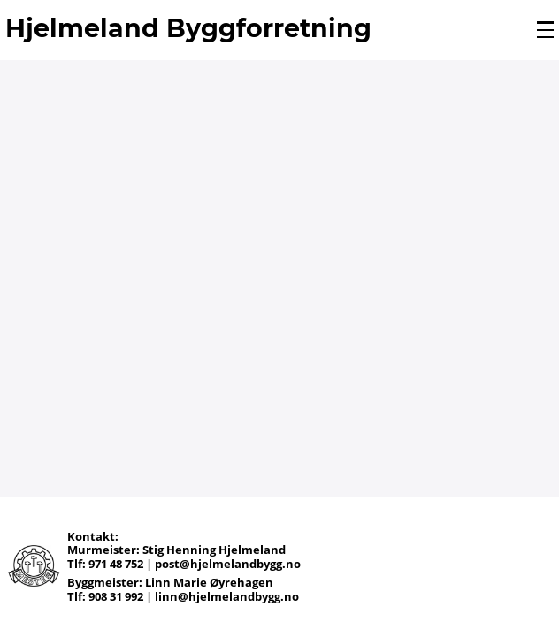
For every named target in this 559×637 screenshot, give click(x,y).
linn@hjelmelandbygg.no (227, 596)
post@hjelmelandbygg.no (228, 564)
